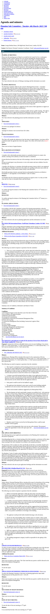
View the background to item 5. (11, 152)
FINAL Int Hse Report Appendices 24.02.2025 (19, 236)
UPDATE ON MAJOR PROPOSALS (15, 545)
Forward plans (7, 8)
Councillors (7, 15)
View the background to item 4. (11, 136)
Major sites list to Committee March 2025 (18, 556)
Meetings (6, 9)
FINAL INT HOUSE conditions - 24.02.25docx (20, 233)
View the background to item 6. (11, 186)
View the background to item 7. (11, 205)
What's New (7, 18)
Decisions (6, 5)
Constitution (7, 2)
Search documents (8, 12)
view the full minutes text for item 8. (15, 336)
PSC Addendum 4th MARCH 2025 (16, 352)
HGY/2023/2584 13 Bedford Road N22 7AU (17, 468)
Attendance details (8, 31)
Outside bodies (7, 11)
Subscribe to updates (9, 14)
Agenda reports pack (9, 36)
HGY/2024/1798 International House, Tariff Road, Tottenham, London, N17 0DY (25, 224)
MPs (5, 17)
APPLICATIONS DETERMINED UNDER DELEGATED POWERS (24, 571)
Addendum (10, 38)
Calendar (6, 1)
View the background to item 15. (11, 602)
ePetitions (6, 7)
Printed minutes (11, 40)
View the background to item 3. (11, 123)
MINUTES (8, 184)
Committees (7, 4)
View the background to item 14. (11, 592)
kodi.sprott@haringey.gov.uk (41, 48)
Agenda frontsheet (12, 33)
